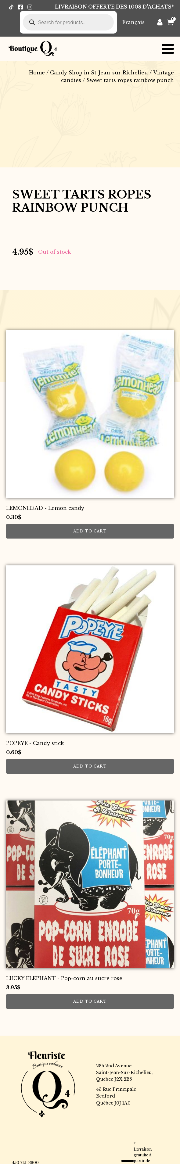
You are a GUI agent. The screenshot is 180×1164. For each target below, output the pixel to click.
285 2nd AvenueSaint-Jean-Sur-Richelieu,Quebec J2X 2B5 (124, 1072)
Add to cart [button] (90, 531)
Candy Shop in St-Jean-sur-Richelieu (99, 73)
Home (37, 73)
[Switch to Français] (133, 22)
